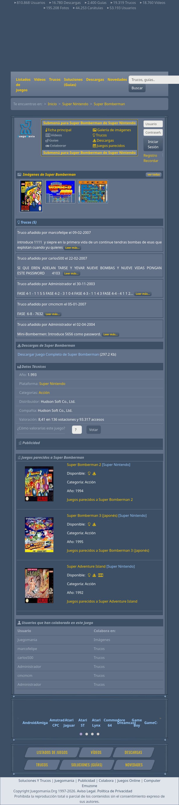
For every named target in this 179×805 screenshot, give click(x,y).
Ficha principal (59, 130)
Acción (44, 392)
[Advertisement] (89, 41)
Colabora (106, 780)
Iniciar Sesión (153, 144)
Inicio (52, 104)
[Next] (160, 716)
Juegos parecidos (111, 145)
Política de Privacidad (114, 791)
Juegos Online (128, 780)
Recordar (151, 160)
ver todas (153, 174)
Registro (150, 155)
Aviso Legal (86, 791)
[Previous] (18, 716)
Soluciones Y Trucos (35, 780)
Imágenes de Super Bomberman (49, 174)
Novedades (117, 79)
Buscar (137, 88)
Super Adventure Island (86, 566)
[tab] (81, 734)
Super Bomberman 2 (84, 464)
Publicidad (86, 780)
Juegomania (64, 780)
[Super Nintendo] (116, 464)
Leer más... (72, 248)
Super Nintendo (75, 104)
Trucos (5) (29, 222)
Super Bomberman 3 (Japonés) (92, 515)
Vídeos (40, 79)
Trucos (54, 79)
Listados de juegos (23, 84)
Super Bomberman (109, 104)
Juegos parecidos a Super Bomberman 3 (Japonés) (108, 550)
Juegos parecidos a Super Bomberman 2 (100, 499)
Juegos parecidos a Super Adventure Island (102, 601)
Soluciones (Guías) (73, 82)
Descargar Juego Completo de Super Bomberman (58, 354)
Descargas (95, 79)
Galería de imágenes (114, 130)
